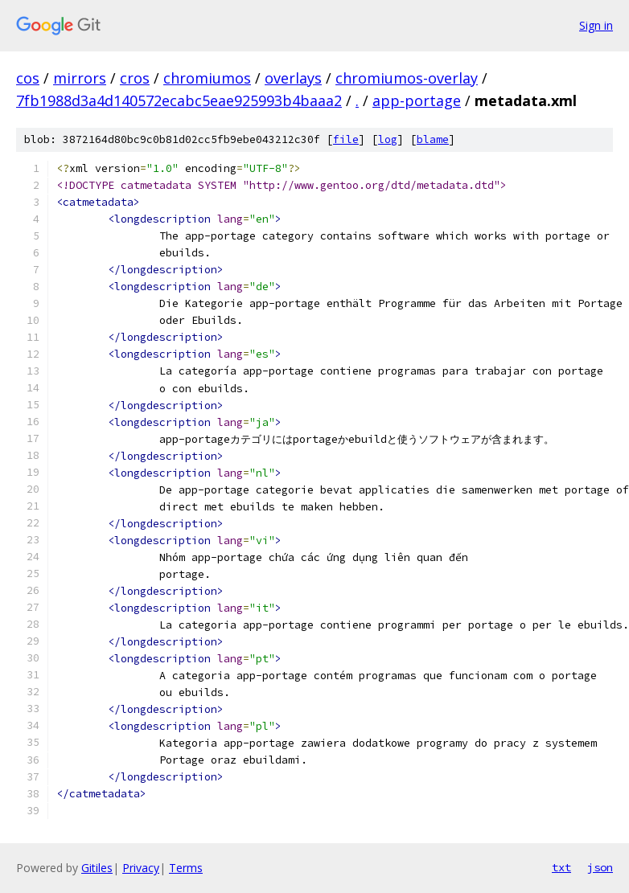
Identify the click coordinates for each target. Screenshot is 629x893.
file (346, 139)
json (600, 867)
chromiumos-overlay (406, 78)
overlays (293, 78)
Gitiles (97, 867)
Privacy (140, 867)
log (387, 139)
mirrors (79, 78)
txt (561, 867)
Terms (186, 867)
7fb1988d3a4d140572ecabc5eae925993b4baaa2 (179, 100)
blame (433, 139)
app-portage (416, 100)
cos (27, 78)
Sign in (596, 25)
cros (135, 78)
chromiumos (207, 78)
